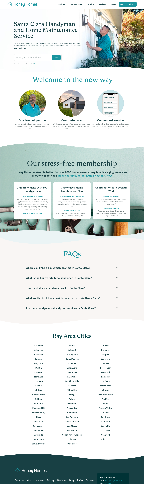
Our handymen (76, 4)
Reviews (102, 4)
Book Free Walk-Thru (128, 4)
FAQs (113, 4)
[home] (21, 4)
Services (61, 4)
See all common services (32, 214)
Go (56, 57)
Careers (90, 480)
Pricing (91, 4)
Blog (71, 480)
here (35, 64)
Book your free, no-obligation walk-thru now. (85, 175)
